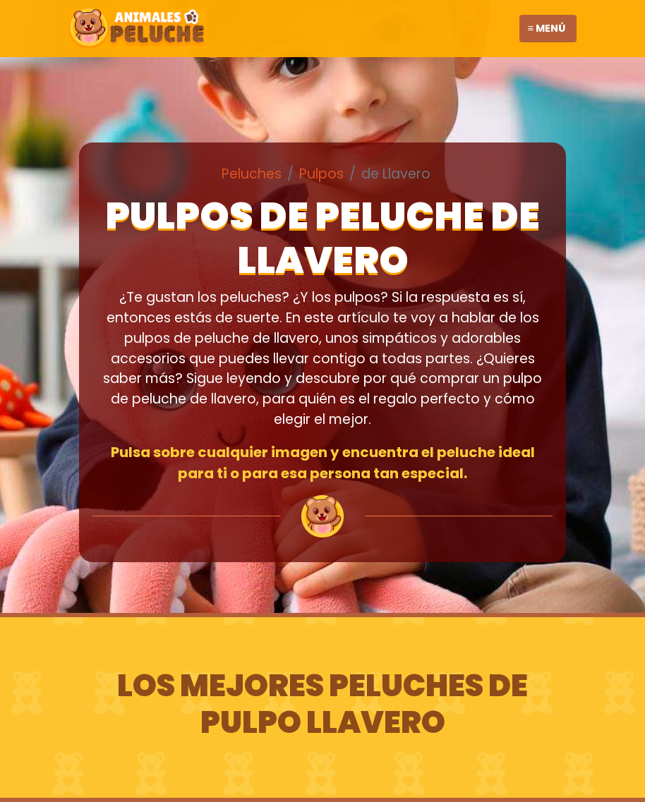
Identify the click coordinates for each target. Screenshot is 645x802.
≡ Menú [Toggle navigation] (546, 28)
